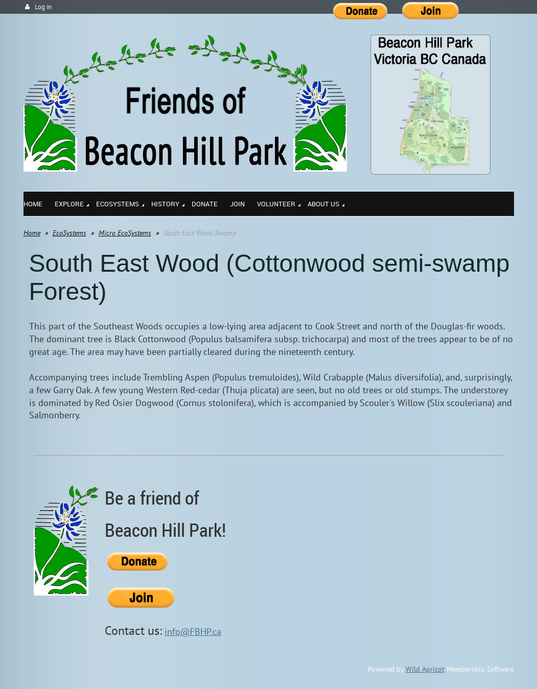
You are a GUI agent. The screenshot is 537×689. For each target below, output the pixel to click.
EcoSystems (69, 232)
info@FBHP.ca (193, 631)
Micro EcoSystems (125, 232)
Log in (43, 7)
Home (32, 232)
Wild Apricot (425, 669)
